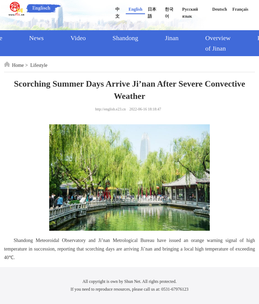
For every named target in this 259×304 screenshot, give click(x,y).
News (36, 37)
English (135, 9)
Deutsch (219, 9)
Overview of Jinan (218, 43)
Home (14, 65)
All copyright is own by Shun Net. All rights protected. (129, 281)
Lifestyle (38, 65)
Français (240, 9)
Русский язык (190, 10)
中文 (117, 10)
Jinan (172, 37)
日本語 (152, 10)
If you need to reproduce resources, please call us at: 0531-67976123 (129, 289)
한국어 (169, 10)
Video (78, 37)
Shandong (125, 37)
